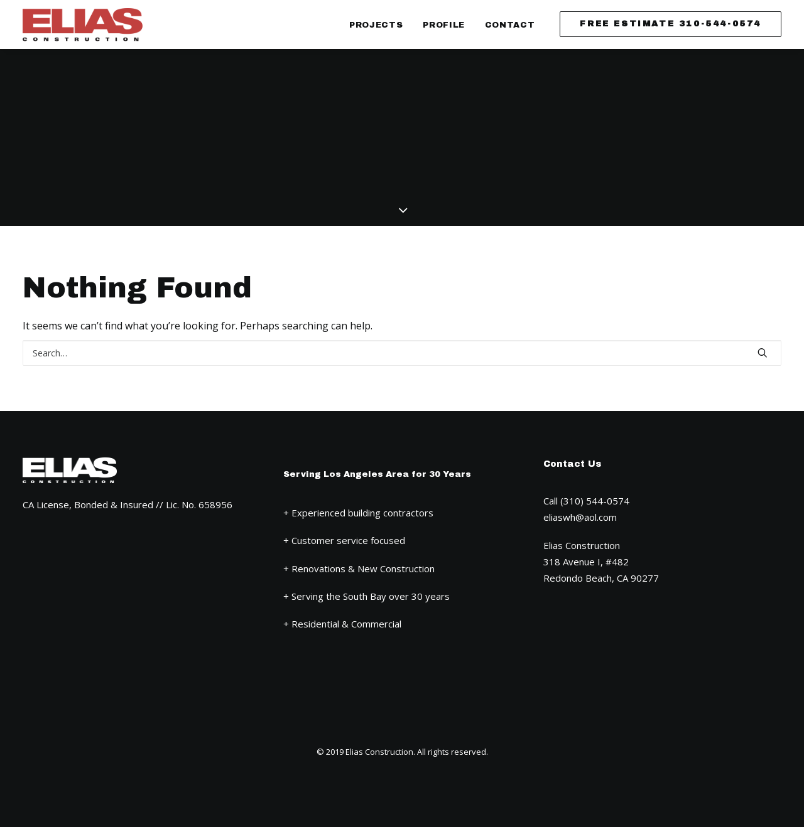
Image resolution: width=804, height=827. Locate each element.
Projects (376, 25)
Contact (510, 25)
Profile (444, 25)
